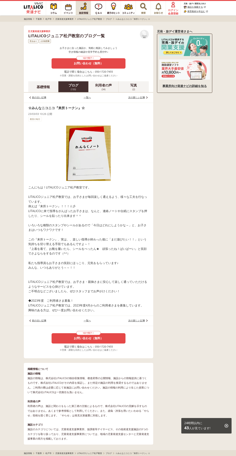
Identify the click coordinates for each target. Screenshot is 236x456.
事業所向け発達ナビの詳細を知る (184, 86)
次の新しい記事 (136, 97)
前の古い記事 (39, 97)
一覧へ (87, 97)
